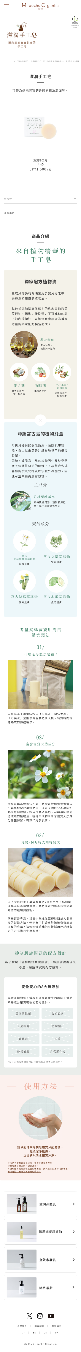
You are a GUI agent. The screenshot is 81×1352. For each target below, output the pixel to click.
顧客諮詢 (39, 1326)
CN (45, 1332)
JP (23, 1332)
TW (57, 1332)
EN (35, 1332)
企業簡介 (22, 1326)
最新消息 (57, 1326)
